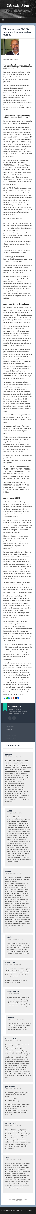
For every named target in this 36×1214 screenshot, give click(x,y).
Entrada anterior (11, 735)
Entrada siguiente (11, 738)
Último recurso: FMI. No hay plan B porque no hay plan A (17, 32)
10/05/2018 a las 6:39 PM (13, 873)
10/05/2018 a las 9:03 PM (14, 993)
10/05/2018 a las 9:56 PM (16, 1019)
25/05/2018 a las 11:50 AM (13, 1159)
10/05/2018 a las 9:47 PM (13, 1041)
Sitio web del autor (14, 718)
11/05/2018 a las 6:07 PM (13, 1126)
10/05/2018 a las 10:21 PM (15, 939)
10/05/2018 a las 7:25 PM (13, 965)
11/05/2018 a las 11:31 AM (13, 1088)
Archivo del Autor (9, 718)
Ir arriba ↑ (30, 1210)
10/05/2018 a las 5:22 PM (13, 757)
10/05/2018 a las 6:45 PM (14, 813)
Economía (9, 729)
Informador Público (18, 5)
